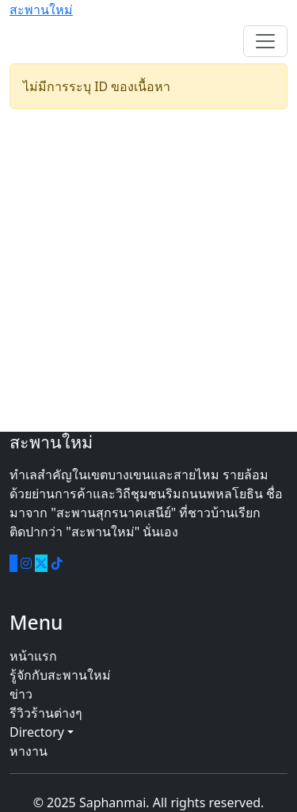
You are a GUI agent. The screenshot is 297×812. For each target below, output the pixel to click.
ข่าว (21, 694)
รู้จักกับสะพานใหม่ (60, 675)
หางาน (29, 751)
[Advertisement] (148, 270)
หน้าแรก (33, 656)
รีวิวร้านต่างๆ (46, 713)
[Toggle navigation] (265, 41)
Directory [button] (42, 732)
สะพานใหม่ (41, 9)
